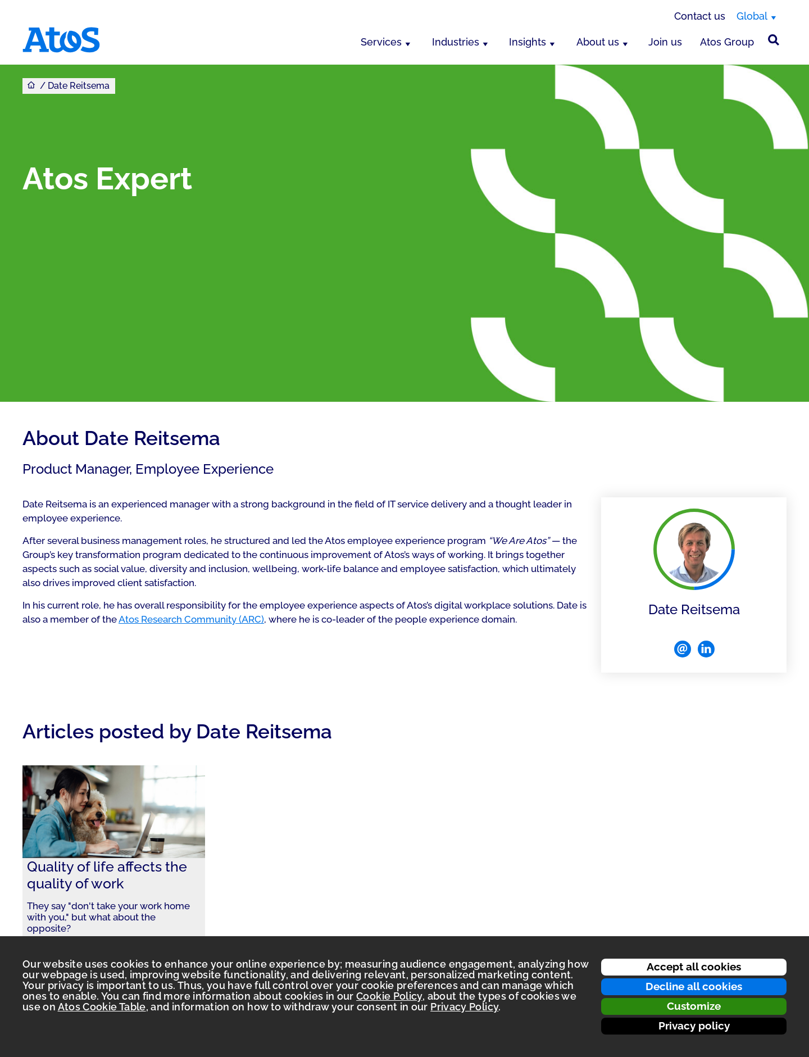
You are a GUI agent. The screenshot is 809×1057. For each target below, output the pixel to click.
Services (381, 42)
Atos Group (727, 42)
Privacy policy (694, 1025)
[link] (113, 865)
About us (597, 42)
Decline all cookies (694, 986)
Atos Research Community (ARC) (191, 619)
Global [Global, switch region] (752, 16)
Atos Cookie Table (102, 1007)
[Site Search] (774, 40)
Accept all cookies (694, 966)
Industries (455, 42)
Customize (694, 1006)
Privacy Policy (464, 1007)
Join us (665, 42)
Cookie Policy (389, 996)
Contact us (699, 16)
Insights (527, 42)
